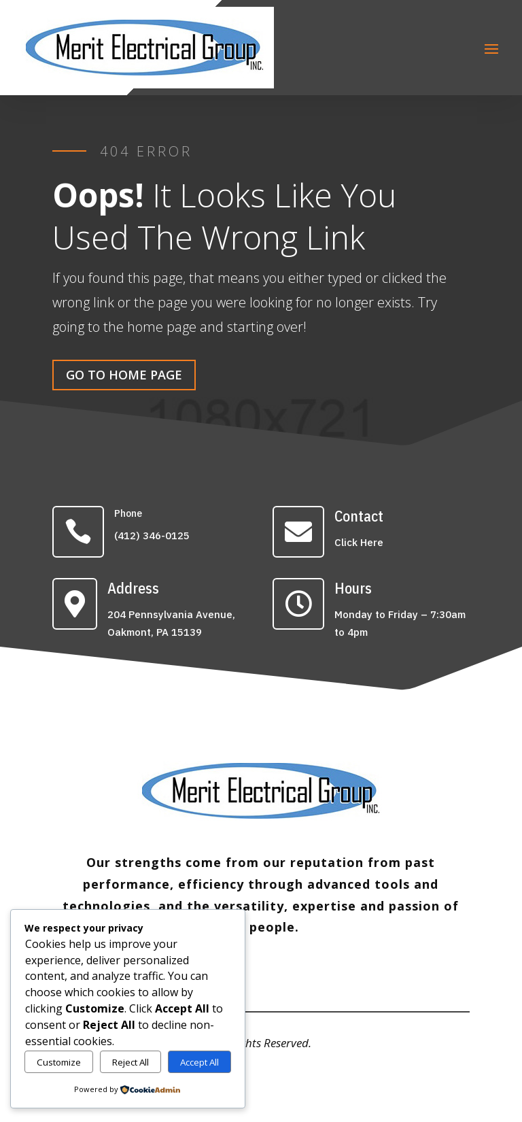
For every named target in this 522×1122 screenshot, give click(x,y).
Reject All (130, 1062)
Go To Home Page (124, 375)
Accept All (199, 1062)
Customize (59, 1062)
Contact (358, 516)
